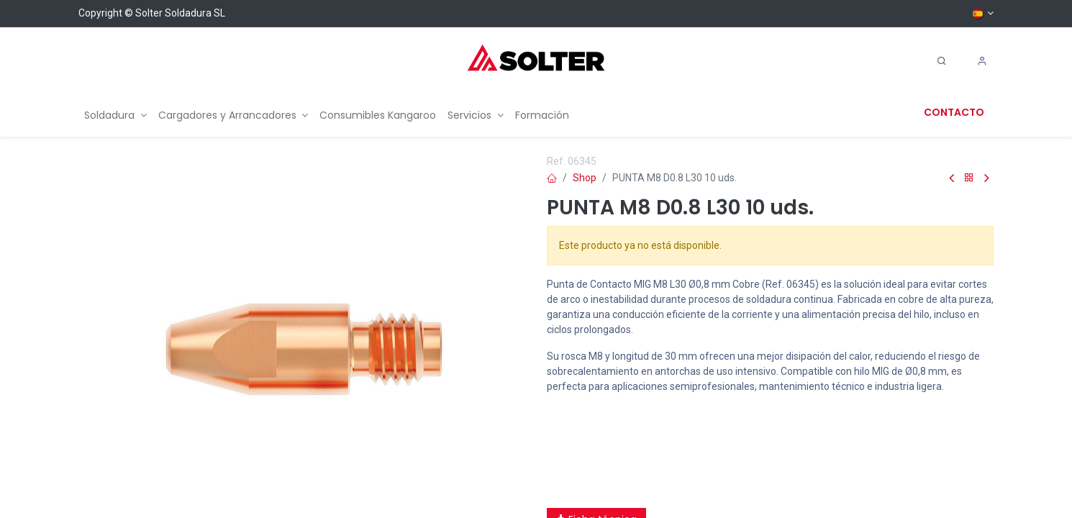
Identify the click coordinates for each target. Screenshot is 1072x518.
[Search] (941, 61)
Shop (584, 177)
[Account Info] (982, 61)
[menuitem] (115, 115)
